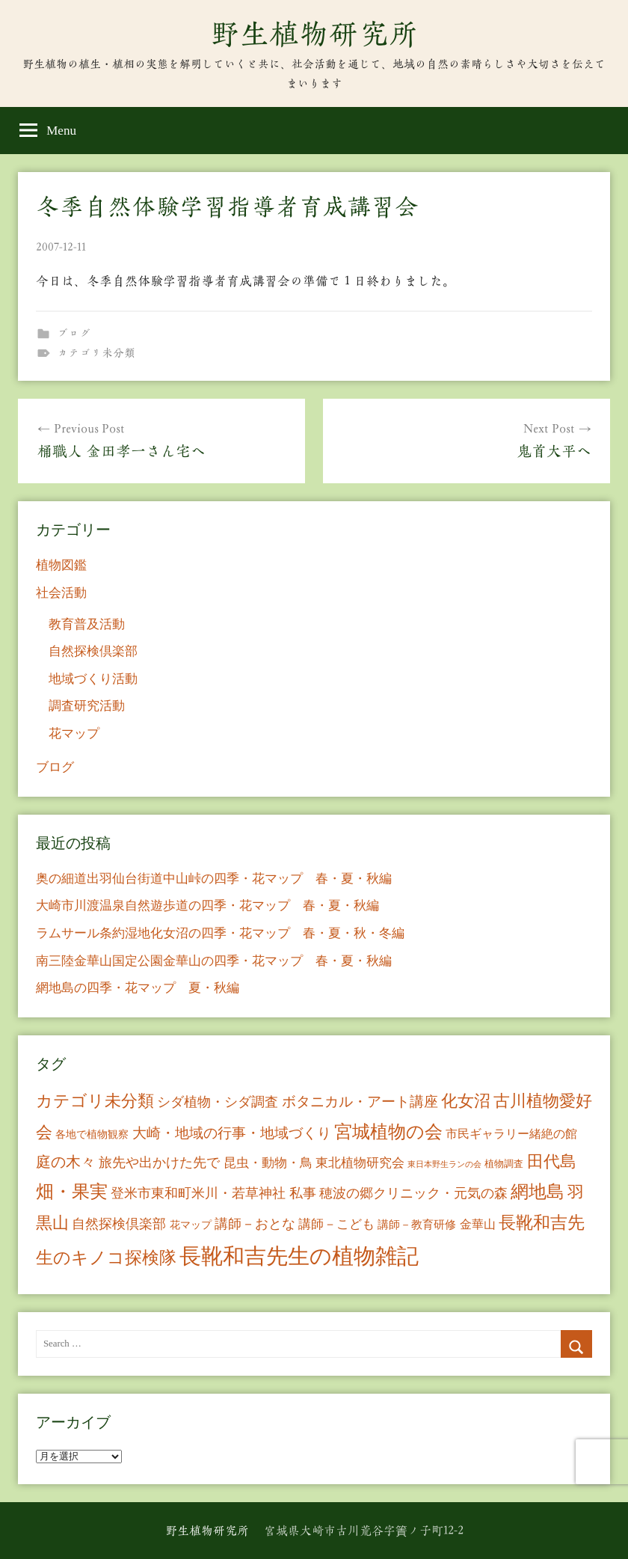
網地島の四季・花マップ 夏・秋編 (137, 988)
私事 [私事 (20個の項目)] (302, 1193)
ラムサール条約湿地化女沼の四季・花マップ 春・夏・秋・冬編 (220, 933)
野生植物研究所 (314, 34)
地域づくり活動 (93, 679)
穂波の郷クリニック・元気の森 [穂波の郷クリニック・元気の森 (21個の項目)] (413, 1193)
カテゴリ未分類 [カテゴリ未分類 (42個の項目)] (95, 1101)
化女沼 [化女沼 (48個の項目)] (465, 1100)
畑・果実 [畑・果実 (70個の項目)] (72, 1191)
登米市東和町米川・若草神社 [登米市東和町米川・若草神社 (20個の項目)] (198, 1193)
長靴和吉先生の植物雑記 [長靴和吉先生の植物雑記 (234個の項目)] (299, 1256)
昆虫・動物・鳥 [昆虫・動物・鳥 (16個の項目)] (268, 1163)
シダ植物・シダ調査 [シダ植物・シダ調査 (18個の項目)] (217, 1101)
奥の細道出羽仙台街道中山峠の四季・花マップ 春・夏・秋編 (214, 879)
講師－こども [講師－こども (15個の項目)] (336, 1224)
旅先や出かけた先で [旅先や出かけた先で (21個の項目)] (159, 1162)
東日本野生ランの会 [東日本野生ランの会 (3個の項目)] (444, 1164)
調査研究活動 (87, 706)
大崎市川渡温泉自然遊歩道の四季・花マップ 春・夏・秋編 (207, 905)
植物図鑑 (61, 565)
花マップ (74, 733)
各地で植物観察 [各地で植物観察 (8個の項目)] (92, 1134)
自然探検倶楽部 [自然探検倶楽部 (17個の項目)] (119, 1223)
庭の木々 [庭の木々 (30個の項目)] (66, 1162)
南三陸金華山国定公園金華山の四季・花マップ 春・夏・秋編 (214, 961)
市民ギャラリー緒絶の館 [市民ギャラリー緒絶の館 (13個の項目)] (511, 1134)
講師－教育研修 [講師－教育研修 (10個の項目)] (417, 1224)
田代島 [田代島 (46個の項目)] (551, 1161)
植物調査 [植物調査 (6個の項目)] (503, 1163)
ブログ (73, 333)
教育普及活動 (87, 624)
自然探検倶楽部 (93, 651)
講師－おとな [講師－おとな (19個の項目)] (255, 1223)
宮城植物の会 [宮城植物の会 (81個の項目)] (388, 1131)
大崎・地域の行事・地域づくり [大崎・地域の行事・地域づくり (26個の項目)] (231, 1133)
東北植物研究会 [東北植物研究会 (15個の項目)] (359, 1163)
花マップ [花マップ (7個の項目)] (191, 1225)
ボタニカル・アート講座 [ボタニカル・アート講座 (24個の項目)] (360, 1101)
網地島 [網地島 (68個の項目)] (537, 1191)
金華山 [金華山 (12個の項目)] (478, 1224)
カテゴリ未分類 (96, 352)
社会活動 (61, 593)
